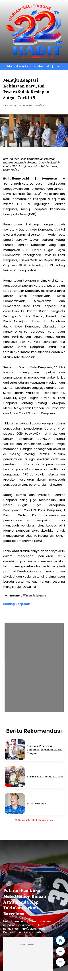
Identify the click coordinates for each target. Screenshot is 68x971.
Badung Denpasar (16, 604)
